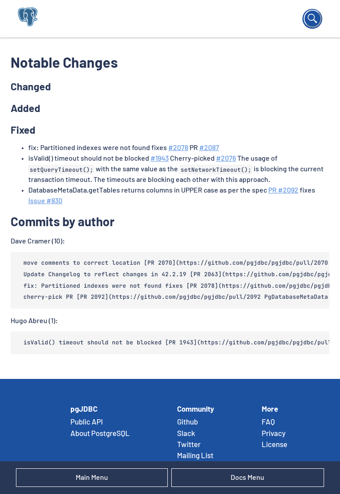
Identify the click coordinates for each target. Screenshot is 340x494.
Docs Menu (247, 477)
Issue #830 (45, 201)
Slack (186, 433)
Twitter (189, 444)
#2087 (209, 147)
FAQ (268, 422)
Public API (86, 422)
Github (187, 422)
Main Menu (92, 477)
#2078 (178, 147)
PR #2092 (283, 190)
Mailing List (195, 455)
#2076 (226, 158)
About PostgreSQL (100, 433)
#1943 (160, 158)
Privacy (274, 433)
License (274, 444)
